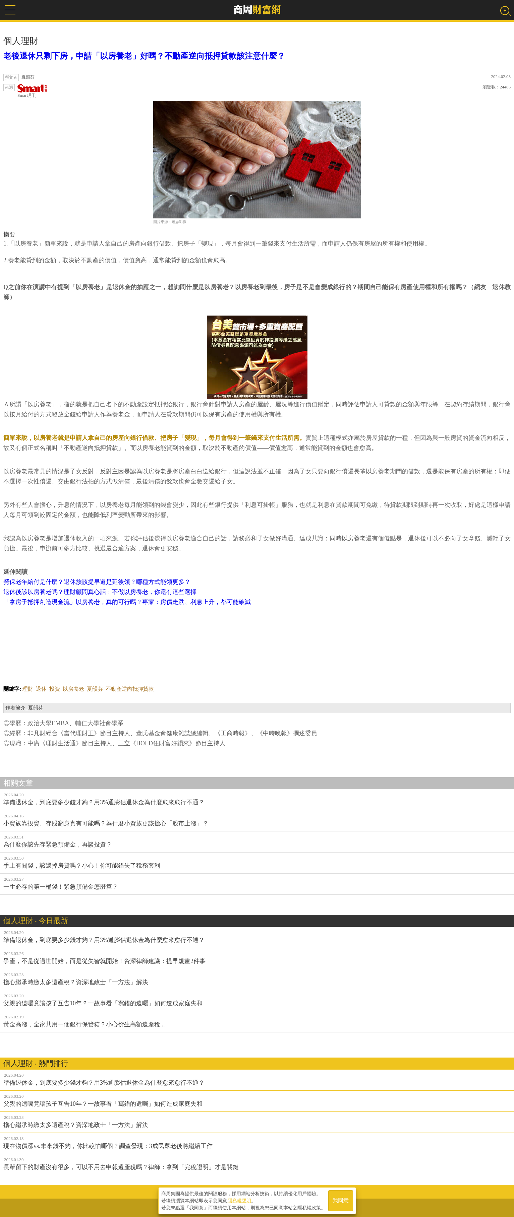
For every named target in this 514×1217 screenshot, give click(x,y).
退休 (41, 689)
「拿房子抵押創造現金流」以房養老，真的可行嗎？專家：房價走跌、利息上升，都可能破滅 (127, 602)
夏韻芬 (95, 689)
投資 (54, 689)
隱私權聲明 (239, 1200)
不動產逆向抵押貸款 (130, 689)
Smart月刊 (32, 91)
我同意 (341, 1201)
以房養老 (73, 689)
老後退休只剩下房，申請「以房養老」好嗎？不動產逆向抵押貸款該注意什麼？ (144, 56)
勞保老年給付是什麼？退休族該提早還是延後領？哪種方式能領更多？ (96, 582)
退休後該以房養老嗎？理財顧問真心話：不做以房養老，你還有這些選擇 (99, 592)
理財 (27, 689)
